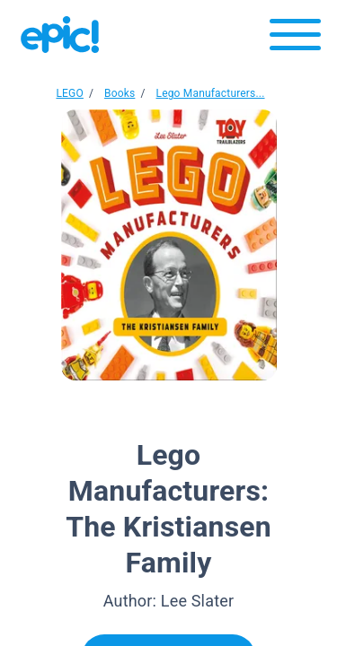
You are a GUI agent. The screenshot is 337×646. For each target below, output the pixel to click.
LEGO (69, 93)
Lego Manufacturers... (210, 93)
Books (119, 93)
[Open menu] (295, 39)
